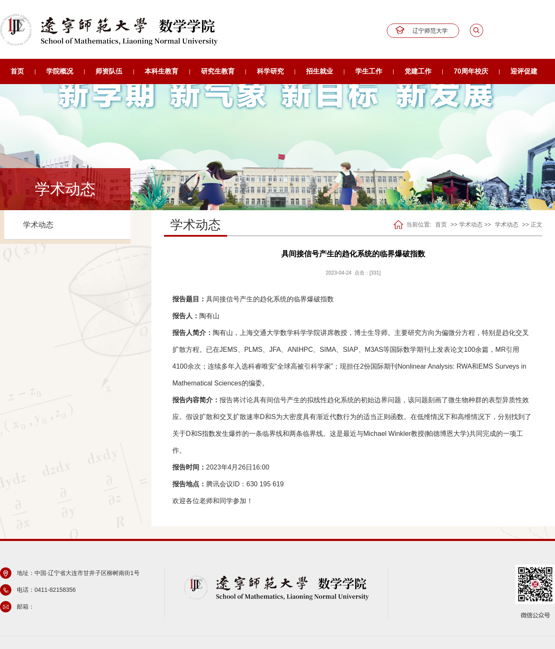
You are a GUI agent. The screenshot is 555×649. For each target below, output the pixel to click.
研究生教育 (218, 71)
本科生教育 (161, 71)
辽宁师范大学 (430, 30)
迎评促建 (523, 71)
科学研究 (270, 71)
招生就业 (319, 71)
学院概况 (59, 71)
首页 (17, 71)
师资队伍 (108, 71)
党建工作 (417, 71)
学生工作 (368, 71)
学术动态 (38, 225)
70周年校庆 (471, 71)
